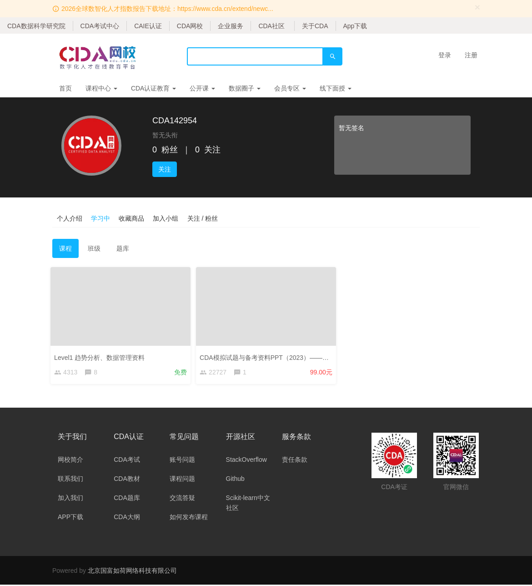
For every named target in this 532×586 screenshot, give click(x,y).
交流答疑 (182, 499)
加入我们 (70, 499)
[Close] (477, 7)
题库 (122, 248)
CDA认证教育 (153, 88)
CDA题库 (127, 499)
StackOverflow (246, 461)
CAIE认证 (148, 26)
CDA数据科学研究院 (36, 26)
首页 (65, 88)
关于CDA (315, 26)
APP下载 (70, 518)
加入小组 (167, 218)
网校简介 (70, 461)
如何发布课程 (189, 518)
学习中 (100, 218)
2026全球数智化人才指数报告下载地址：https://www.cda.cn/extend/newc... (167, 8)
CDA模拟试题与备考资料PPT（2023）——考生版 (272, 355)
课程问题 (182, 480)
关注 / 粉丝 (204, 218)
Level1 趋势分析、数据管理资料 (101, 355)
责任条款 (294, 461)
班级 (94, 248)
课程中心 (101, 88)
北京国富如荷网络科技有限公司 (132, 572)
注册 (471, 55)
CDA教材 (127, 480)
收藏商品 (132, 218)
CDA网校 (190, 26)
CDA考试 (127, 461)
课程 (65, 248)
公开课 (202, 88)
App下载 (355, 26)
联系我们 (70, 480)
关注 (164, 169)
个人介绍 (69, 218)
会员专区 (290, 88)
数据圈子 (245, 88)
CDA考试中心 (100, 26)
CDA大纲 (127, 518)
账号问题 (182, 461)
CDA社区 (271, 26)
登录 (444, 55)
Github (235, 480)
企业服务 (230, 26)
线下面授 (335, 88)
